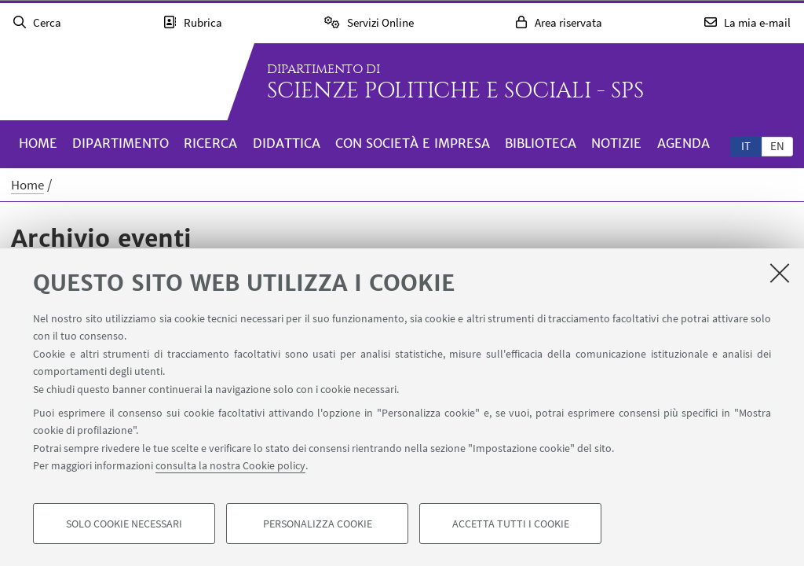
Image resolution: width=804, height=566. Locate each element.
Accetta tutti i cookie (510, 523)
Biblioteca (540, 143)
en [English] (777, 145)
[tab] (746, 145)
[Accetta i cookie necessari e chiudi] (779, 272)
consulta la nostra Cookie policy (230, 465)
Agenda (683, 143)
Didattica (286, 143)
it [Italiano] (746, 145)
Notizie (616, 143)
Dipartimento (120, 143)
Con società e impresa (412, 143)
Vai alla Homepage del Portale (113, 82)
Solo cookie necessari (124, 523)
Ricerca (210, 143)
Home (38, 143)
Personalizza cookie (317, 523)
